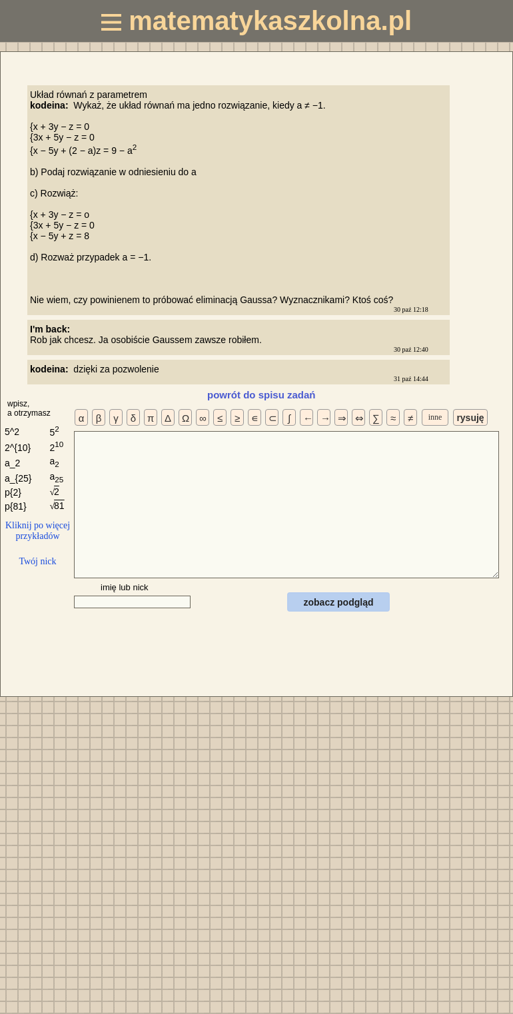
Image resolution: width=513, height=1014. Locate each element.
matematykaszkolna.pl (256, 20)
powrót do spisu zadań (261, 394)
